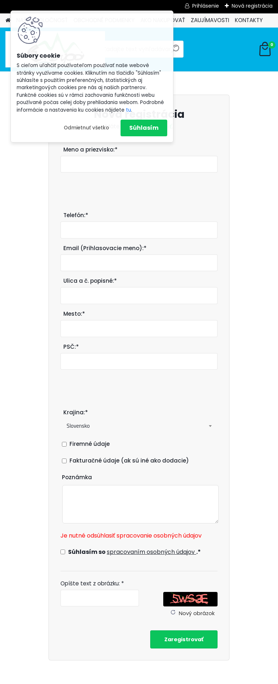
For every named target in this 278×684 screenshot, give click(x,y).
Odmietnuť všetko (86, 127)
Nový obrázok (197, 613)
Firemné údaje (90, 444)
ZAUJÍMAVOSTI (210, 20)
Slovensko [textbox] (78, 426)
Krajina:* (75, 412)
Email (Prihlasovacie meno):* (105, 248)
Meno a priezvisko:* (90, 149)
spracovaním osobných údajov (151, 552)
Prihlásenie (205, 5)
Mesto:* (74, 314)
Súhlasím (144, 128)
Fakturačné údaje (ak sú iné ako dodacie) (129, 460)
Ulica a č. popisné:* (90, 281)
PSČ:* (71, 347)
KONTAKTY (249, 20)
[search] (175, 52)
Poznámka (77, 477)
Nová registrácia (252, 5)
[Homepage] (7, 20)
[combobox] (139, 426)
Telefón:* (75, 215)
